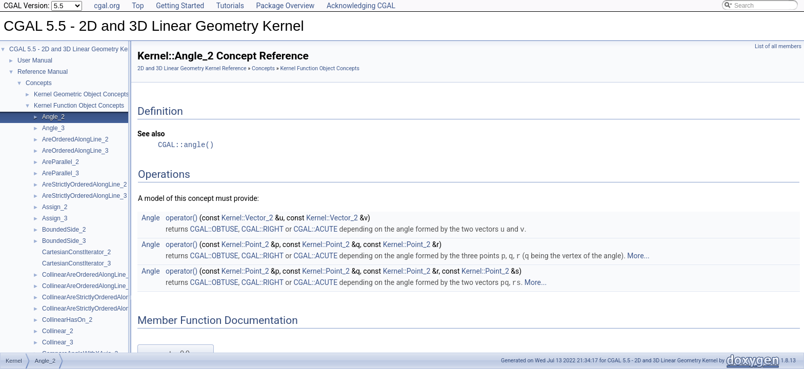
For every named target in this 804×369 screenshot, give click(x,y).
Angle (151, 218)
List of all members (778, 46)
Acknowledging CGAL (361, 6)
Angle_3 (53, 128)
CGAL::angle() (186, 145)
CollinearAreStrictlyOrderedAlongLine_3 (96, 308)
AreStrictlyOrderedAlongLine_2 (84, 184)
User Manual (34, 60)
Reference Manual (42, 71)
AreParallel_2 (60, 162)
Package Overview (285, 6)
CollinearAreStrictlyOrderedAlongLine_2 (96, 297)
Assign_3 (54, 218)
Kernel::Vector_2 (247, 218)
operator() (181, 218)
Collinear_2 (57, 331)
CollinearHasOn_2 (67, 319)
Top (138, 6)
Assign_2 (54, 207)
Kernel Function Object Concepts (79, 105)
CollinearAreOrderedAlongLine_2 (87, 274)
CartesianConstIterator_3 (76, 263)
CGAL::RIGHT (263, 229)
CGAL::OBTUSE (214, 229)
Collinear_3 (57, 342)
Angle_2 (53, 116)
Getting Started (180, 6)
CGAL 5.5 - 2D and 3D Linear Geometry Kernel (73, 49)
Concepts (39, 83)
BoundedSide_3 (64, 240)
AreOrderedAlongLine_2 (75, 139)
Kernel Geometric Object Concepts (81, 94)
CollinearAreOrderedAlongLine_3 (87, 286)
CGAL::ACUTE (315, 229)
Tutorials (230, 6)
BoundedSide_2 (64, 229)
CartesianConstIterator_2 (76, 252)
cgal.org (106, 6)
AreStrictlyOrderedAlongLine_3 (84, 195)
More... (638, 255)
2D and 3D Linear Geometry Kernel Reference (192, 68)
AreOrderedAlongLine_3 (75, 150)
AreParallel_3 (60, 173)
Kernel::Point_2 (245, 244)
